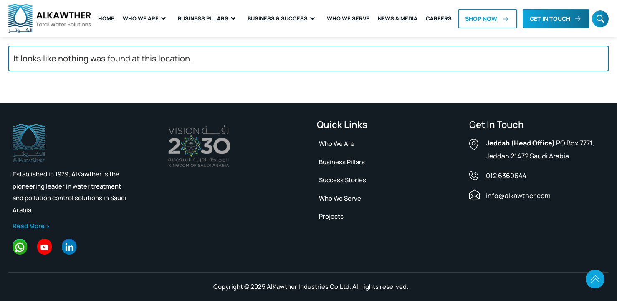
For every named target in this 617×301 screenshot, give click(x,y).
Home (106, 18)
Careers (439, 18)
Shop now (481, 19)
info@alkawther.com (518, 195)
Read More (29, 226)
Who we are (336, 143)
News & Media (397, 18)
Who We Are (141, 18)
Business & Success (278, 18)
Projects (331, 216)
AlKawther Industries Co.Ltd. (309, 286)
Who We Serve (348, 18)
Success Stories (342, 180)
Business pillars (342, 162)
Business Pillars (203, 18)
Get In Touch (550, 19)
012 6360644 (506, 175)
